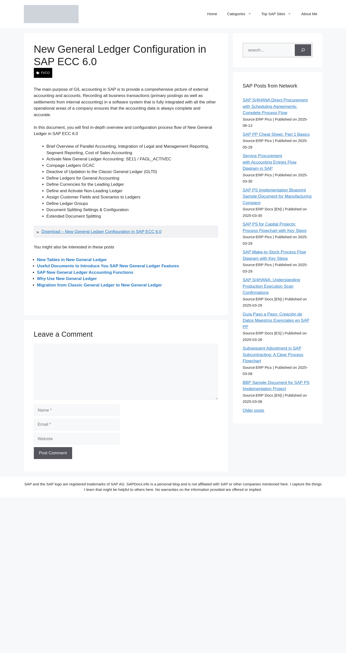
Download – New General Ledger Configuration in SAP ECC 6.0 (102, 231)
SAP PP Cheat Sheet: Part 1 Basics (276, 134)
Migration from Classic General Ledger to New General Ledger (99, 285)
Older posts (253, 410)
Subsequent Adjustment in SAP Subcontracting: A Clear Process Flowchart (273, 354)
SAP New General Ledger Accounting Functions (85, 272)
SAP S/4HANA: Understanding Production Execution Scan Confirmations (271, 286)
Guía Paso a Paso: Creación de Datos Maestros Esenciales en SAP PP (276, 320)
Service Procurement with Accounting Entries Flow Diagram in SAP (270, 162)
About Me (309, 14)
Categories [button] (241, 13)
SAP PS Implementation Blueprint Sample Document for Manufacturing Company (277, 196)
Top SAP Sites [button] (279, 13)
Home (212, 14)
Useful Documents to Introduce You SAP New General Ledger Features (108, 266)
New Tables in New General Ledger (72, 259)
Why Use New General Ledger (67, 278)
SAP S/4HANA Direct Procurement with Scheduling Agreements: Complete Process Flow (275, 106)
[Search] (303, 50)
